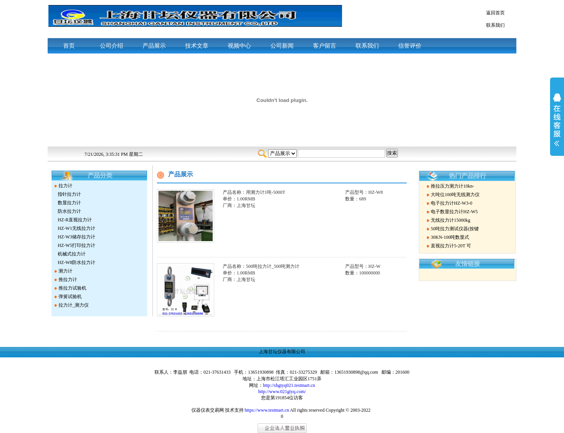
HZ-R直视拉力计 (75, 220)
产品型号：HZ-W (362, 266)
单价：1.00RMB (239, 199)
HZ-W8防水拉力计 (76, 262)
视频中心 (239, 46)
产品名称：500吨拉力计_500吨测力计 (261, 266)
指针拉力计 (69, 194)
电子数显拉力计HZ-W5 (454, 211)
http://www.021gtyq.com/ (282, 391)
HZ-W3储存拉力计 (76, 237)
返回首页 (495, 13)
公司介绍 (111, 46)
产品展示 (154, 46)
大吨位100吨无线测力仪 (455, 194)
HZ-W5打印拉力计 (76, 245)
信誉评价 (409, 46)
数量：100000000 (362, 273)
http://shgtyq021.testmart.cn (289, 385)
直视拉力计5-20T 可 (451, 245)
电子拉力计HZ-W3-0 (451, 203)
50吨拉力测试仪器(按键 (455, 228)
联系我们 (495, 25)
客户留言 (324, 46)
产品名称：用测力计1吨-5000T (254, 192)
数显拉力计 (69, 202)
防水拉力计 (69, 211)
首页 (69, 46)
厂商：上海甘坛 (239, 205)
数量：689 (355, 199)
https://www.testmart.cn (267, 410)
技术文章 (196, 46)
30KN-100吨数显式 (450, 237)
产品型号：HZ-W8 (364, 192)
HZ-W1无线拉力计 (76, 228)
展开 (557, 124)
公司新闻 (282, 46)
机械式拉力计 (72, 254)
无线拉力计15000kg (450, 220)
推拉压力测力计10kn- (452, 186)
